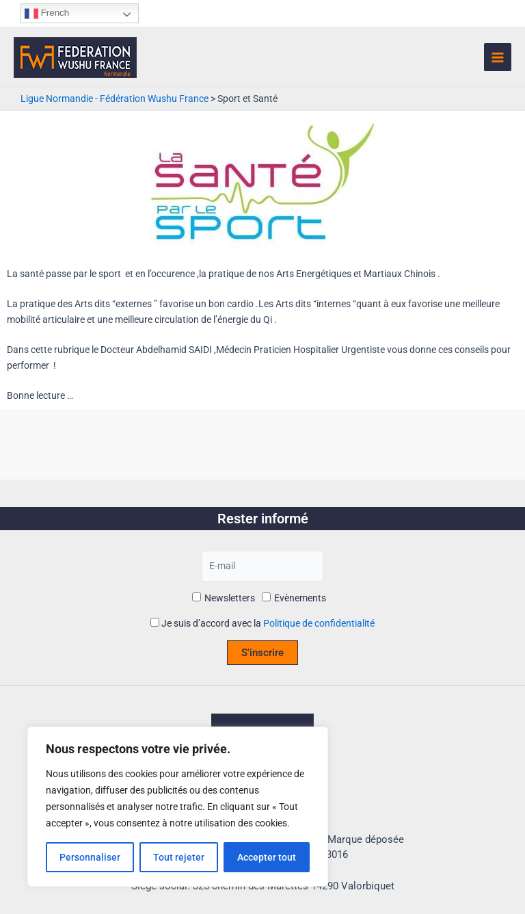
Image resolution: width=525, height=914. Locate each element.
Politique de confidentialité (319, 623)
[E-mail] (263, 566)
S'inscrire (262, 653)
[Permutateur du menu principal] (498, 57)
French (47, 14)
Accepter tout (266, 857)
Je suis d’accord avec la (262, 623)
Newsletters (223, 597)
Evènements (294, 597)
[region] (177, 807)
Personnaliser (89, 857)
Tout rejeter (178, 857)
